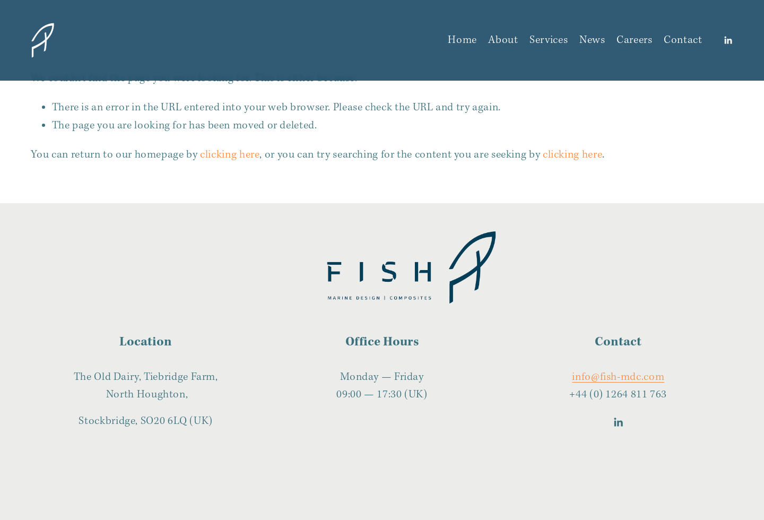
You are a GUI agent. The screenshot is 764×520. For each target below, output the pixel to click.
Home (462, 40)
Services (548, 40)
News (592, 40)
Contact (683, 40)
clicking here (229, 154)
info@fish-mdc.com (618, 377)
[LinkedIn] (728, 40)
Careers (634, 40)
